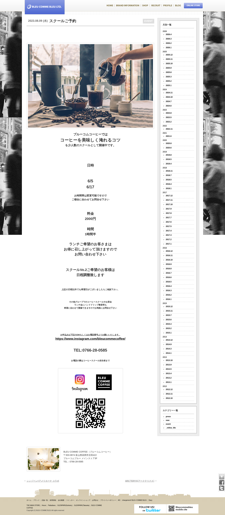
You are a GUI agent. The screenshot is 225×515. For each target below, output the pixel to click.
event (168, 424)
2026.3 (169, 39)
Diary (150, 500)
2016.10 (169, 260)
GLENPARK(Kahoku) (64, 505)
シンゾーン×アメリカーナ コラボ (43, 481)
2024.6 (169, 106)
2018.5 (169, 180)
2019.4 (169, 164)
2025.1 (169, 85)
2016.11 (169, 255)
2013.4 (169, 373)
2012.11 (169, 394)
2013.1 (169, 382)
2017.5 (169, 226)
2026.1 (169, 48)
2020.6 (169, 148)
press (168, 416)
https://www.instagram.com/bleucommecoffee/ (90, 338)
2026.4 (169, 34)
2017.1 (169, 244)
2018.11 (169, 171)
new (167, 420)
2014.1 (169, 353)
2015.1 (169, 333)
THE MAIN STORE (33, 505)
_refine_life (171, 428)
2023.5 (169, 117)
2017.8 (169, 213)
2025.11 (169, 59)
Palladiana (51, 505)
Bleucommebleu (43, 7)
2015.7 (169, 315)
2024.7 (169, 101)
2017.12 (169, 196)
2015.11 (169, 311)
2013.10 (169, 360)
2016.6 (169, 277)
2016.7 (169, 273)
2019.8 (169, 155)
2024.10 (169, 97)
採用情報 (53, 500)
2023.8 (169, 113)
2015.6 (169, 320)
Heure (44, 505)
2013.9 (169, 365)
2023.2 (169, 122)
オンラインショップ (83, 500)
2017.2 (169, 239)
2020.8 (169, 143)
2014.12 (169, 340)
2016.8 (169, 269)
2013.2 (169, 378)
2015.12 (169, 306)
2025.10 (169, 63)
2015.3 (169, 324)
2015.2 (169, 328)
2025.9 (169, 68)
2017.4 (169, 231)
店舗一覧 (45, 500)
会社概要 (61, 500)
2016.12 (169, 251)
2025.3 (169, 77)
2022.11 (169, 129)
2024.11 (169, 93)
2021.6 (169, 136)
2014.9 (169, 344)
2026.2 (169, 43)
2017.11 (169, 200)
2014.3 (169, 349)
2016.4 (169, 286)
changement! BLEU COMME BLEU (134, 500)
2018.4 (169, 184)
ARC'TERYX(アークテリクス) (139, 481)
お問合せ (95, 500)
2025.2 (169, 81)
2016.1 (169, 299)
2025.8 (169, 72)
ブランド (36, 500)
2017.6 (169, 222)
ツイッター (70, 500)
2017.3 (169, 235)
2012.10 (169, 398)
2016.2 (169, 295)
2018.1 (169, 188)
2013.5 (169, 369)
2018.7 (169, 175)
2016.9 (169, 264)
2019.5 (169, 159)
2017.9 (169, 209)
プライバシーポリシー (108, 500)
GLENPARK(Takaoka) (81, 505)
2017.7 (169, 218)
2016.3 (169, 290)
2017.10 (169, 204)
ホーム (29, 500)
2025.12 (169, 55)
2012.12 (169, 389)
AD (119, 500)
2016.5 (169, 282)
